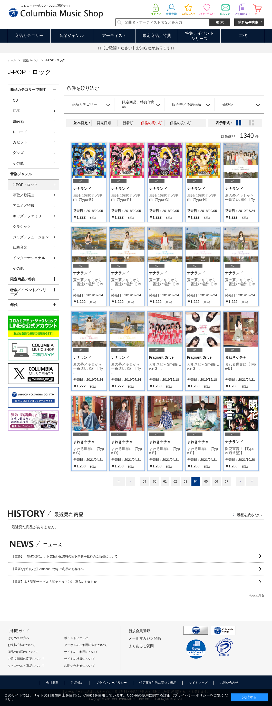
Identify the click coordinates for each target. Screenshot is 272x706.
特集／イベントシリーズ (199, 36)
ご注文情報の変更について (26, 659)
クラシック (22, 226)
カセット (20, 142)
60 (154, 481)
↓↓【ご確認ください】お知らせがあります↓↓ (136, 48)
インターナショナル (29, 258)
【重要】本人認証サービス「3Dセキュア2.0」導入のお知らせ (54, 582)
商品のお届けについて (23, 652)
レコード (20, 132)
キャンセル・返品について (26, 666)
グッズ (18, 153)
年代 (243, 35)
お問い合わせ (229, 682)
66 (216, 481)
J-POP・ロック (25, 185)
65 (206, 481)
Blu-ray (18, 121)
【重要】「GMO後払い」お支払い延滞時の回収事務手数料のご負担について (65, 556)
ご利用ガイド (18, 631)
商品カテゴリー (29, 35)
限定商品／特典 (156, 35)
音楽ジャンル (71, 35)
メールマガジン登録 (145, 638)
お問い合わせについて (79, 666)
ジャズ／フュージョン (31, 237)
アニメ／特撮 (23, 205)
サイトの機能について (79, 659)
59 (144, 481)
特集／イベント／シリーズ (28, 292)
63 (185, 481)
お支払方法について (21, 645)
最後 (252, 481)
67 (226, 481)
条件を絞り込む (83, 88)
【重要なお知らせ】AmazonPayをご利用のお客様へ (48, 569)
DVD (17, 111)
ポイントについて (76, 638)
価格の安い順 (180, 123)
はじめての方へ (18, 638)
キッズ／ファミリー (29, 216)
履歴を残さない (249, 515)
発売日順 (104, 123)
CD (15, 100)
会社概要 (52, 682)
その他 (18, 163)
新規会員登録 (139, 631)
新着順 (128, 123)
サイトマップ (198, 682)
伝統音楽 (20, 247)
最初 (119, 481)
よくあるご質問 (141, 646)
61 (165, 481)
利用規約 (77, 682)
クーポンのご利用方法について (85, 645)
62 (175, 481)
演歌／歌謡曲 (23, 195)
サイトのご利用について (81, 652)
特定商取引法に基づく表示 (157, 682)
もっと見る (256, 595)
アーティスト (114, 35)
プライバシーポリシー (111, 682)
